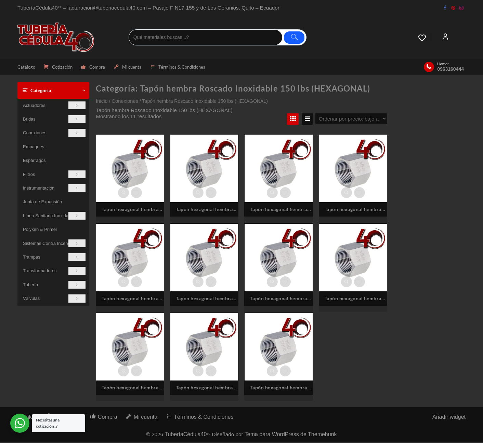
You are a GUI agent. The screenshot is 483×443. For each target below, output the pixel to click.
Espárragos (34, 161)
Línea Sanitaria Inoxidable (54, 216)
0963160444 (450, 69)
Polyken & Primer (40, 230)
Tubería (54, 285)
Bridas (54, 120)
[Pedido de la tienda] (351, 119)
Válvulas (54, 299)
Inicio (101, 102)
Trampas (54, 258)
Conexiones (54, 134)
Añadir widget (449, 418)
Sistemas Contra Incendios (54, 244)
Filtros (54, 175)
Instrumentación (54, 189)
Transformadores (54, 272)
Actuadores (54, 106)
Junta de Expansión (42, 202)
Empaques (33, 147)
